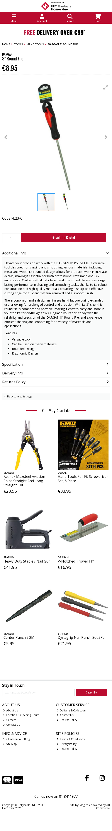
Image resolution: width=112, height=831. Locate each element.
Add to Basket (63, 237)
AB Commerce (103, 806)
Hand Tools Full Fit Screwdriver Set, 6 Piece (83, 478)
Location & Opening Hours (21, 715)
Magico (84, 805)
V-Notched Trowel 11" (76, 561)
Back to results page (19, 396)
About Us (10, 710)
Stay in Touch (13, 685)
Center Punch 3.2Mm (20, 637)
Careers (9, 720)
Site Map (10, 744)
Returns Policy (67, 720)
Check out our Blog (16, 739)
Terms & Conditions (71, 739)
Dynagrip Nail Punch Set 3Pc (81, 637)
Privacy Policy (67, 744)
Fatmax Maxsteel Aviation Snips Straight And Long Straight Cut (24, 480)
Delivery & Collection (71, 710)
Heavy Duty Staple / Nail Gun (27, 561)
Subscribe (91, 692)
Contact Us (11, 725)
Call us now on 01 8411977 (56, 796)
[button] (105, 87)
